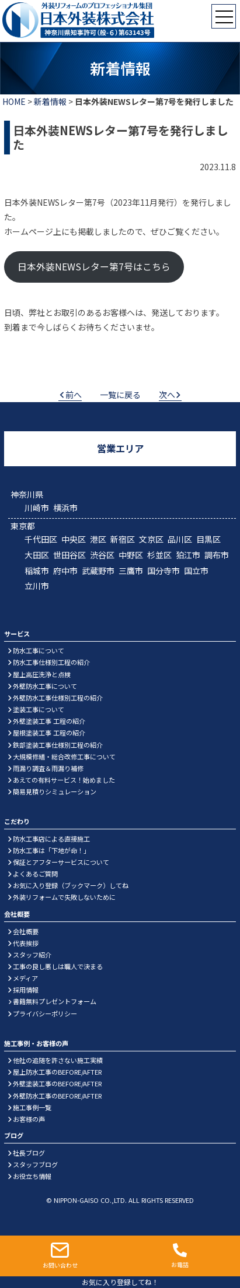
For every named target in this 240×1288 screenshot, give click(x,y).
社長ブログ (29, 1152)
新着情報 (50, 101)
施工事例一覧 (32, 1107)
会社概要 (26, 931)
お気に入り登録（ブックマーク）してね (70, 885)
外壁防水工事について (45, 686)
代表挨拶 (26, 943)
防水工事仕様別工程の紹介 (51, 662)
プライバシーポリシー (45, 1013)
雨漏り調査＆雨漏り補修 (48, 768)
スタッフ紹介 (32, 954)
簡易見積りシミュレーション (54, 791)
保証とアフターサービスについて (61, 862)
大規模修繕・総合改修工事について (64, 756)
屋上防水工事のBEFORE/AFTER (57, 1071)
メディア (25, 978)
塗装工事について (38, 709)
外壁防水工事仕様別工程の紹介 (58, 697)
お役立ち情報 (32, 1176)
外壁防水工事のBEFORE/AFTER (57, 1095)
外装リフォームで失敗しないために (64, 897)
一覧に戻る (120, 394)
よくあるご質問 (35, 873)
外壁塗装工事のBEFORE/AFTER (57, 1083)
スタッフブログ (35, 1164)
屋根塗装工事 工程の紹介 (49, 732)
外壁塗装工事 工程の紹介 (49, 721)
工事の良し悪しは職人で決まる (58, 966)
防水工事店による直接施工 (51, 838)
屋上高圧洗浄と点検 (42, 674)
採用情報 (26, 989)
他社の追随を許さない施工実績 (58, 1060)
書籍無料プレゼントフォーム (54, 1001)
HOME (14, 101)
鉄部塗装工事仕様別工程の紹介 (58, 744)
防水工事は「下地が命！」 (51, 850)
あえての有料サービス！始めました (64, 779)
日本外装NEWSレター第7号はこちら (94, 266)
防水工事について (38, 650)
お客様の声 (29, 1119)
